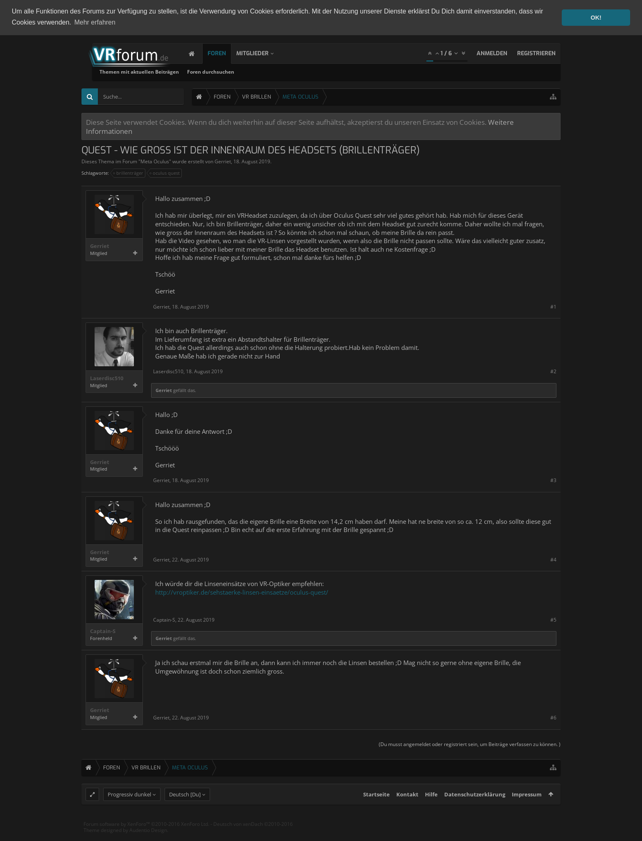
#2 (553, 371)
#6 (553, 717)
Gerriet (223, 160)
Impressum (527, 808)
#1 (553, 306)
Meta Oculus (154, 160)
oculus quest (165, 172)
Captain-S (102, 630)
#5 (553, 619)
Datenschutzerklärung (474, 808)
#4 (553, 559)
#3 (553, 479)
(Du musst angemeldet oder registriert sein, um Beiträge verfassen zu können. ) (470, 743)
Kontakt (407, 808)
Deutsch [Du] (185, 808)
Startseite (376, 808)
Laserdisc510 (106, 377)
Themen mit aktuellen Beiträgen (239, 71)
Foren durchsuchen (310, 71)
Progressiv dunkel (129, 808)
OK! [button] (595, 17)
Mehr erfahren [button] (94, 22)
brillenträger (128, 172)
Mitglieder (260, 52)
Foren (225, 52)
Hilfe (431, 808)
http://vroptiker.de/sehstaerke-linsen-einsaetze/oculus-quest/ (241, 591)
